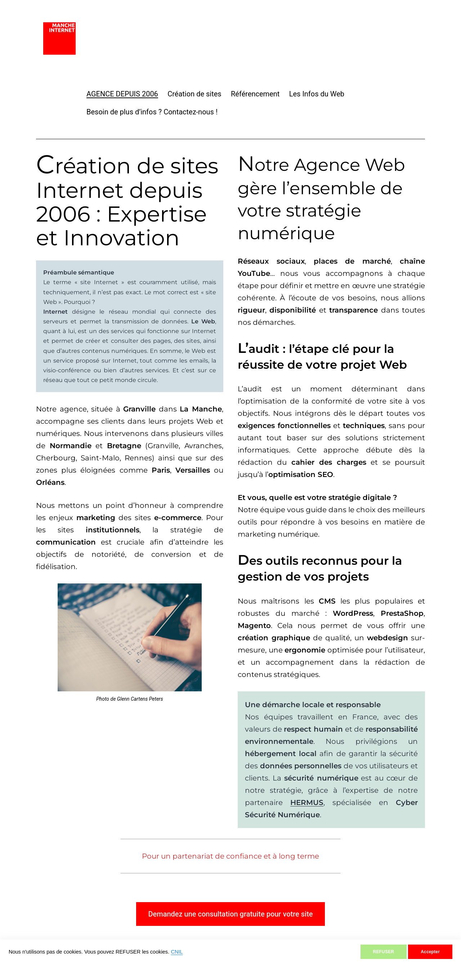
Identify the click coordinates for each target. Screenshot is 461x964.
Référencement (255, 94)
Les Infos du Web (316, 94)
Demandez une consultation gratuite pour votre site (230, 914)
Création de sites (194, 94)
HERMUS (306, 802)
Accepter (430, 951)
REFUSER (383, 951)
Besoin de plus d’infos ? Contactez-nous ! (152, 112)
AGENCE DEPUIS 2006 (122, 94)
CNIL (177, 952)
